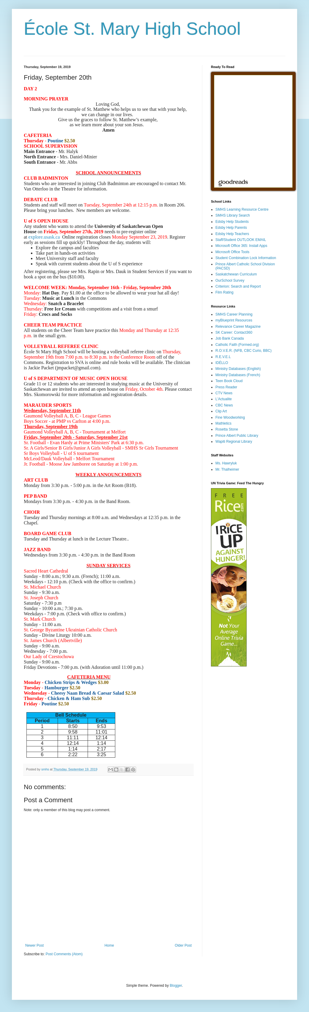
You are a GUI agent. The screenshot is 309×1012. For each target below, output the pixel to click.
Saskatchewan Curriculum (236, 274)
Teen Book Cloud (228, 381)
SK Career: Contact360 (233, 332)
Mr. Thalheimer (227, 469)
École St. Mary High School (132, 29)
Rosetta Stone (226, 429)
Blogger (176, 985)
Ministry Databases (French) (237, 375)
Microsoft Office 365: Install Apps (241, 246)
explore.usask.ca (44, 236)
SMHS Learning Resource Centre (242, 209)
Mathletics (223, 423)
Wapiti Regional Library (233, 441)
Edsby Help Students (232, 222)
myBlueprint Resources (233, 320)
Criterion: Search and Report (238, 286)
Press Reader (226, 387)
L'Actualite (223, 399)
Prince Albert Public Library (236, 436)
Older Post (183, 945)
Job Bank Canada (229, 338)
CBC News (224, 405)
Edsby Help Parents (231, 228)
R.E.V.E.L (223, 357)
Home (109, 945)
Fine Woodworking (230, 417)
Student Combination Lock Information (245, 258)
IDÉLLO (221, 363)
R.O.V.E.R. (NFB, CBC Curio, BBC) (243, 351)
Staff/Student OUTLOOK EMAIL (240, 240)
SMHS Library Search (232, 215)
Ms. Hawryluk (226, 463)
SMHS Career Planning (234, 314)
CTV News (223, 393)
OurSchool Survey (229, 280)
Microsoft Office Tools (232, 252)
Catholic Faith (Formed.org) (237, 345)
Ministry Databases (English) (238, 369)
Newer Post (34, 945)
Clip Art (221, 411)
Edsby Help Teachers (232, 234)
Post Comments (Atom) (64, 954)
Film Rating (224, 292)
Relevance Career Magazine (238, 326)
